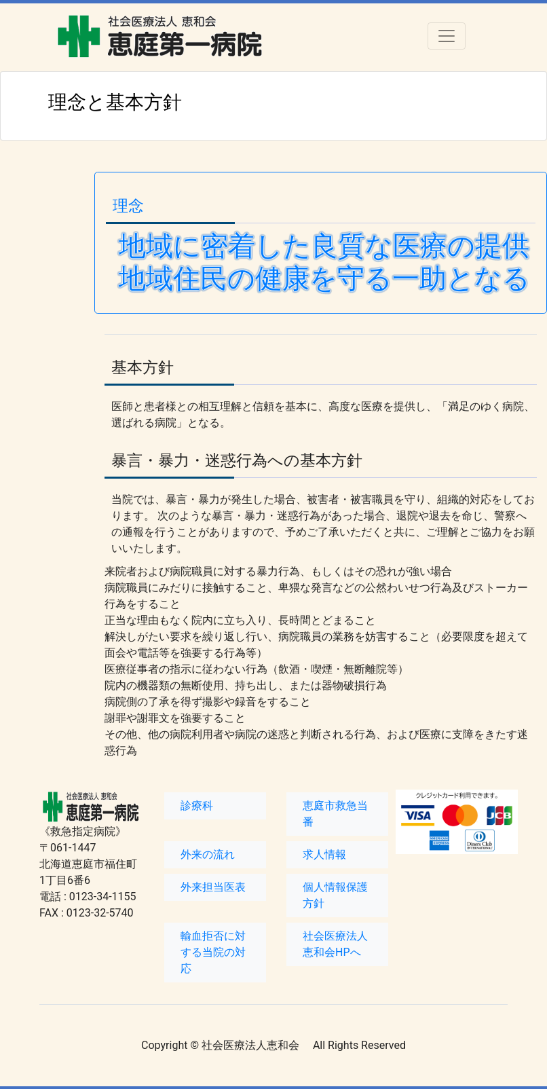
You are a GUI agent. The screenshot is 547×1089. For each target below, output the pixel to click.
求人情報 (324, 854)
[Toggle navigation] (447, 36)
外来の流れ (208, 854)
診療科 (197, 805)
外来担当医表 (213, 887)
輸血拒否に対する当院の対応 (213, 952)
